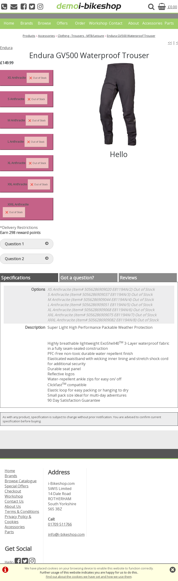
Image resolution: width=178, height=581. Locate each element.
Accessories (151, 23)
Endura (6, 47)
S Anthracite (28, 99)
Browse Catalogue (21, 480)
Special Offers (17, 486)
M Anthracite (28, 120)
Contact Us (14, 501)
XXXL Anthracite (16, 210)
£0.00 (167, 6)
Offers (62, 23)
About (133, 23)
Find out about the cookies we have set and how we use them (89, 577)
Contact (115, 23)
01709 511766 (60, 524)
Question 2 (26, 258)
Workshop (98, 23)
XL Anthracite (28, 163)
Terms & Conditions (22, 511)
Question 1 (26, 243)
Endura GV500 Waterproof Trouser (131, 36)
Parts (169, 23)
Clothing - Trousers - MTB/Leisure (81, 36)
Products (29, 36)
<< (170, 42)
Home (9, 23)
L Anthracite (27, 142)
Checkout (13, 491)
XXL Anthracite (29, 184)
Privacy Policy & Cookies (18, 519)
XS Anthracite (28, 78)
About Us (13, 506)
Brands (26, 23)
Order (80, 23)
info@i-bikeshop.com (66, 534)
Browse (44, 23)
